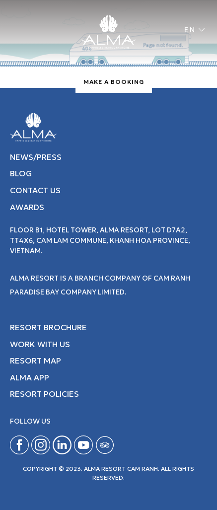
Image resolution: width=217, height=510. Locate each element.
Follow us (30, 421)
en (190, 29)
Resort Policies (44, 394)
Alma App (29, 377)
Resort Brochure (48, 327)
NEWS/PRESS (36, 157)
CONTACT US (35, 190)
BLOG (21, 173)
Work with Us (40, 344)
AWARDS (27, 207)
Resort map (35, 360)
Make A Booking (113, 81)
